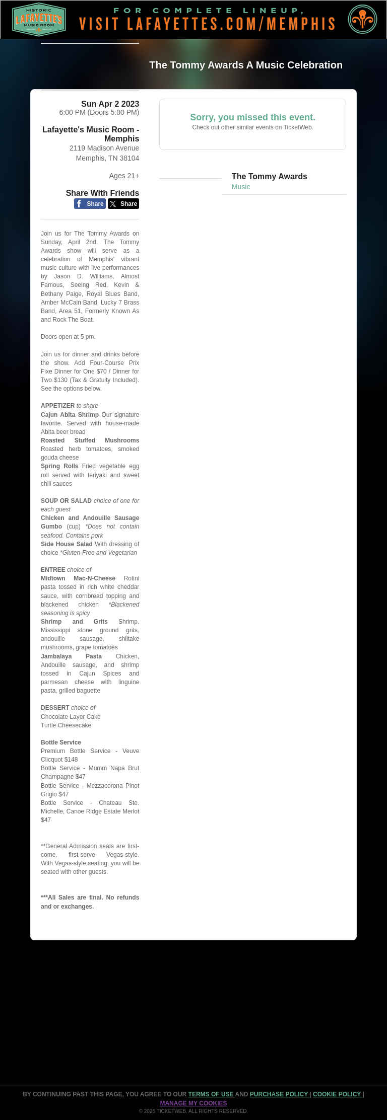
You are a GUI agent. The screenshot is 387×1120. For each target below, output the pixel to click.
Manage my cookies (193, 1103)
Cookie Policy (337, 1094)
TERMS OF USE (211, 1094)
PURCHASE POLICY (279, 1094)
